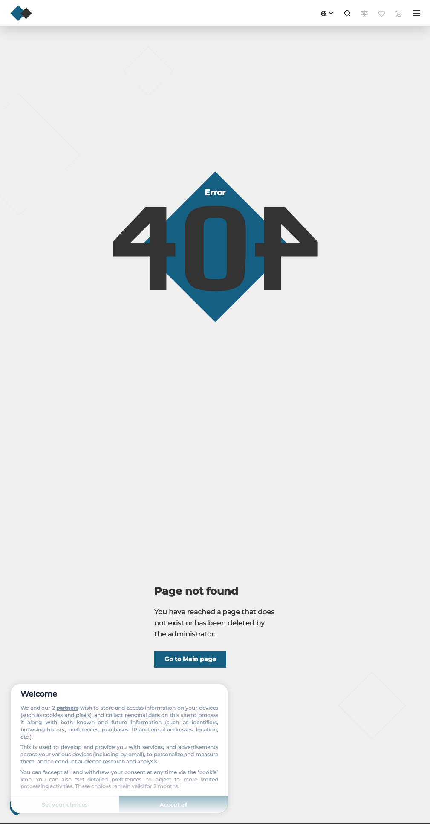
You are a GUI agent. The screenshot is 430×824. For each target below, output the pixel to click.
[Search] (347, 13)
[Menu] (416, 13)
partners (67, 708)
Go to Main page (190, 659)
